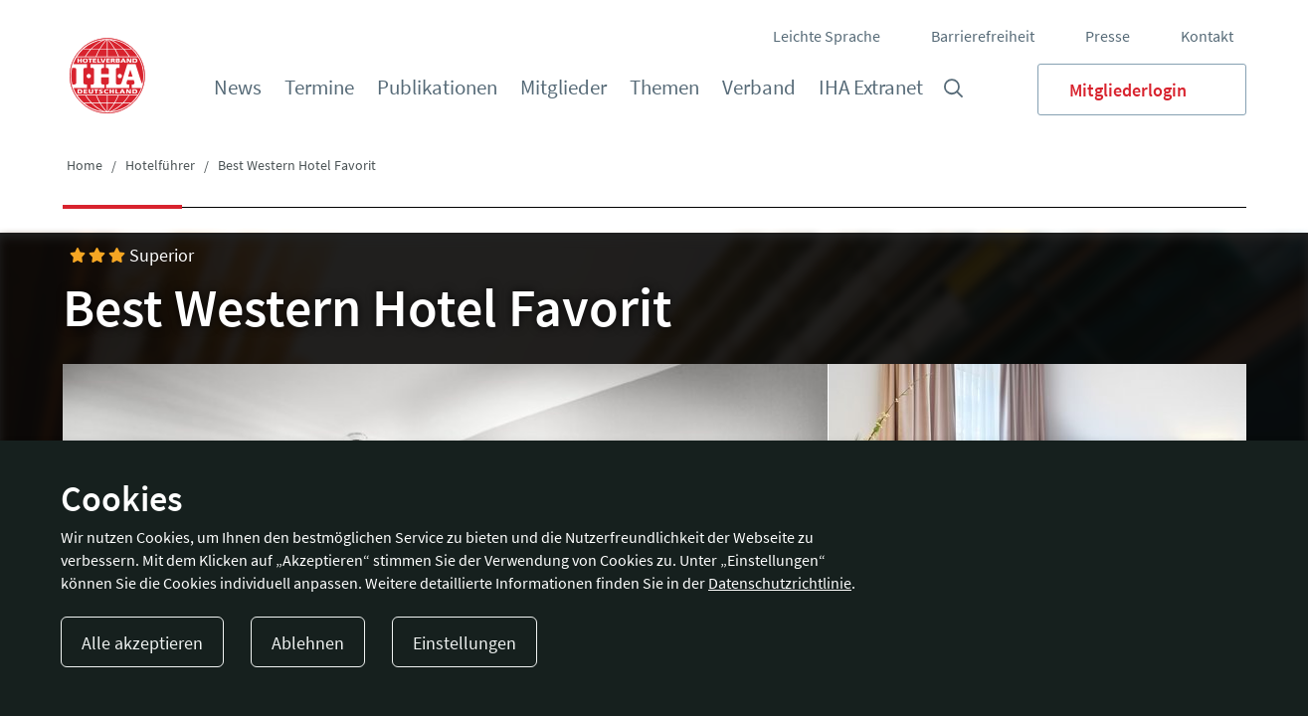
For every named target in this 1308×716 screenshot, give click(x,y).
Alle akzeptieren (142, 642)
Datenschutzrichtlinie (779, 583)
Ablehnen (308, 642)
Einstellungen (464, 642)
